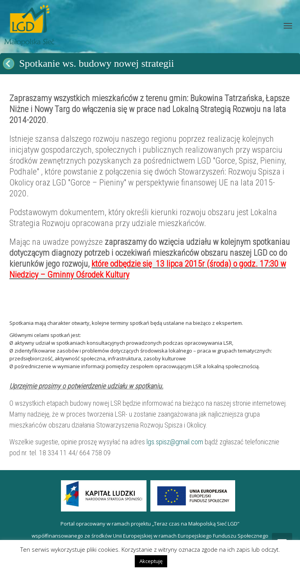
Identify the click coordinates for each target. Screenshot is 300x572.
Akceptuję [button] (150, 561)
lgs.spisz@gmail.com (174, 442)
